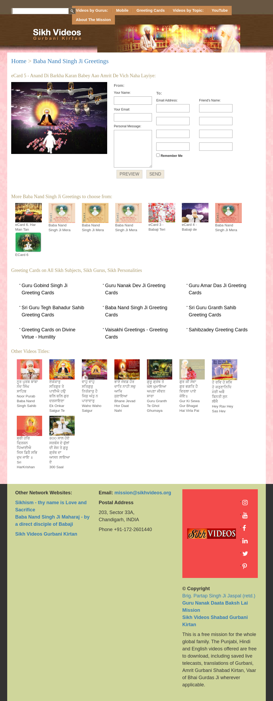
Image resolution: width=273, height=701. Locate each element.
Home (18, 61)
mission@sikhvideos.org (142, 492)
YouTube (220, 10)
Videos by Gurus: (92, 10)
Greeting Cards (150, 10)
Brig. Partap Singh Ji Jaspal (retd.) (218, 603)
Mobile (122, 10)
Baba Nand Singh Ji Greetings (71, 61)
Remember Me (169, 155)
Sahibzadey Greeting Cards (218, 329)
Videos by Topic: (188, 10)
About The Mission (93, 20)
